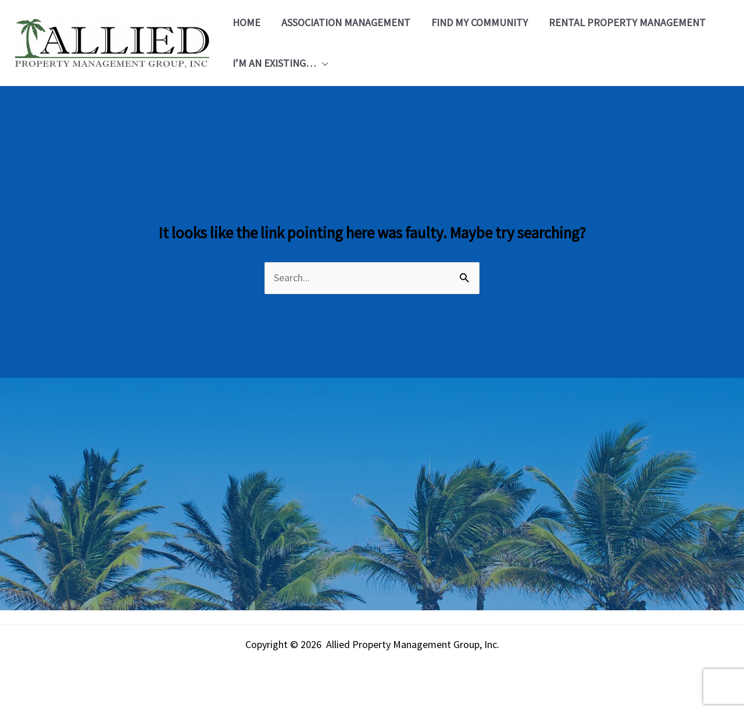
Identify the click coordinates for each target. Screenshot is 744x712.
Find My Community (479, 22)
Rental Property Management (627, 22)
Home (246, 22)
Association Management (345, 22)
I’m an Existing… (274, 63)
